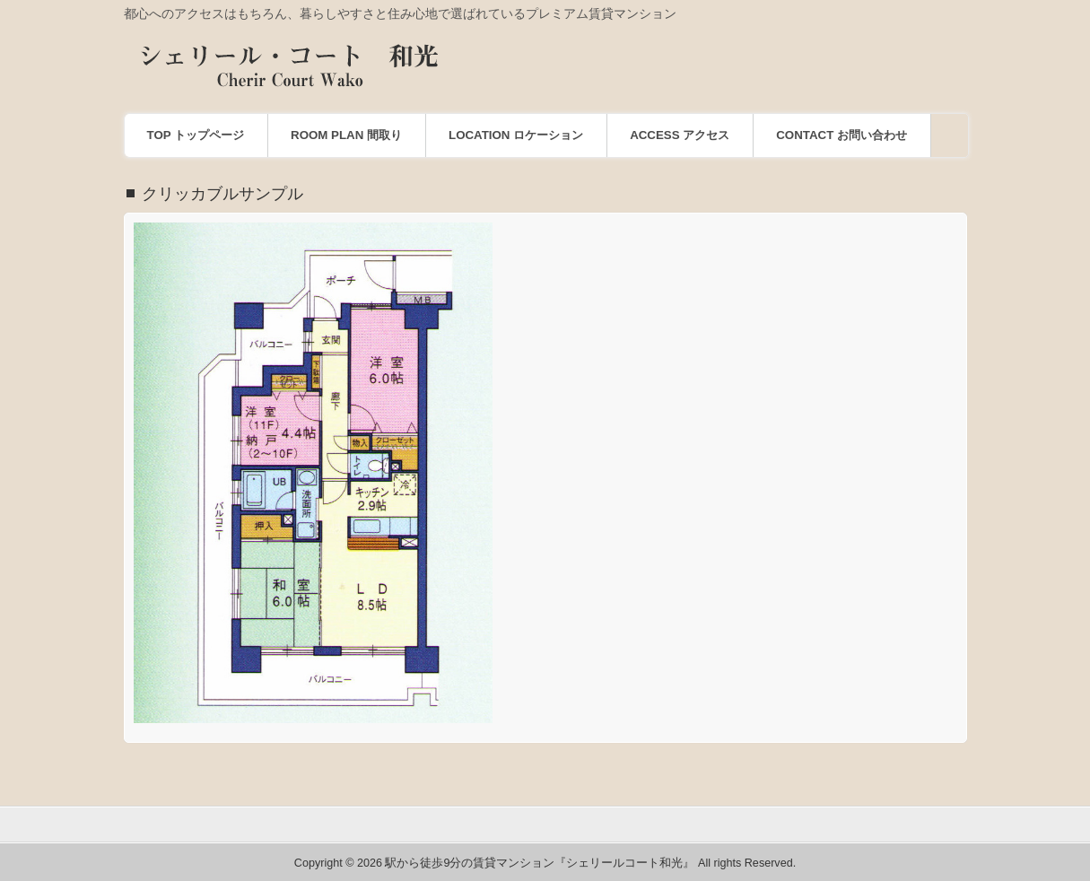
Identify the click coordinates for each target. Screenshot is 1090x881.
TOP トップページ (196, 135)
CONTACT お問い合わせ (841, 135)
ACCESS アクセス (679, 135)
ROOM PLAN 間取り (346, 135)
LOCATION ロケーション (516, 135)
